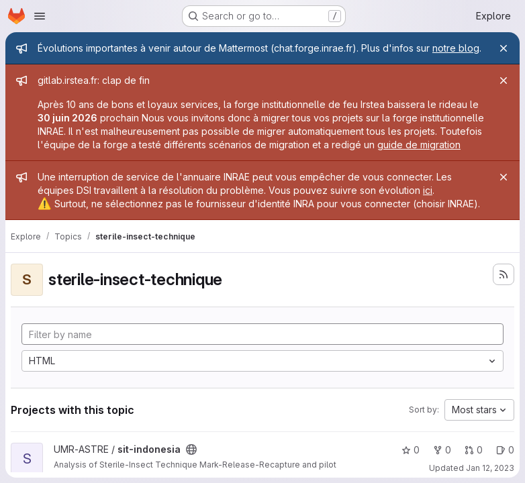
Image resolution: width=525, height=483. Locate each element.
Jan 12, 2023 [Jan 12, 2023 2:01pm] (490, 468)
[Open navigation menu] (39, 16)
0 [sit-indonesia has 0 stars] (410, 449)
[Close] (503, 48)
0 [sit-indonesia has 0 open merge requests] (474, 449)
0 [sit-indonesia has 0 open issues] (505, 449)
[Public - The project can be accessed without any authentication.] (191, 449)
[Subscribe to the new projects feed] (503, 274)
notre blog (455, 48)
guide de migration (419, 144)
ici (427, 190)
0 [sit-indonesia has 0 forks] (442, 449)
